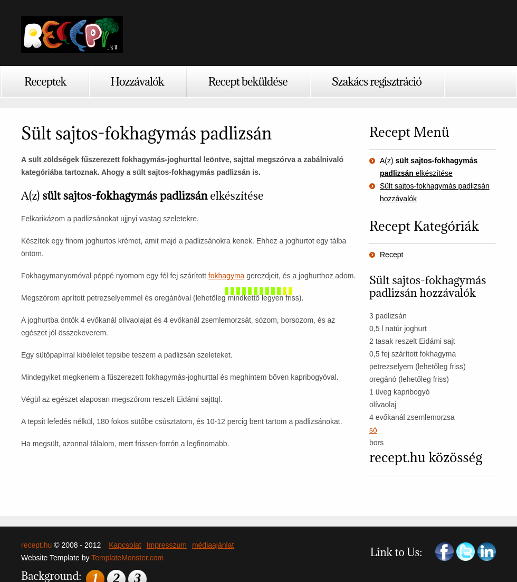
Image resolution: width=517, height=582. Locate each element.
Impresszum (167, 545)
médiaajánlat (213, 545)
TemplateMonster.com (127, 557)
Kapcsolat (125, 545)
